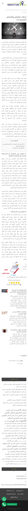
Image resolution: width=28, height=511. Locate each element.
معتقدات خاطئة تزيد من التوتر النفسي (19, 313)
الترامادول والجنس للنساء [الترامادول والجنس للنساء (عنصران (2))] (19, 423)
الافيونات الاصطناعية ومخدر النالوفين (16, 400)
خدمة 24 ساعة (12, 504)
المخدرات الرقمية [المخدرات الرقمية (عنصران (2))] (13, 428)
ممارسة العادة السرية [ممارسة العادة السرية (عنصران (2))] (11, 463)
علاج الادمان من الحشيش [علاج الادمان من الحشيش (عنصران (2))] (9, 438)
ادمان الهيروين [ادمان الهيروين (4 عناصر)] (14, 421)
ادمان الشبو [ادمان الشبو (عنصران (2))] (14, 415)
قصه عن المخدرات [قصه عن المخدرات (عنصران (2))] (16, 459)
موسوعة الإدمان (11, 277)
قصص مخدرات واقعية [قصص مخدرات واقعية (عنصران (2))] (20, 456)
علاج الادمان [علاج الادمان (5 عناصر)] (21, 438)
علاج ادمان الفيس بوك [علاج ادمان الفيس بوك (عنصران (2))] (11, 433)
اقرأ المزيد (19, 307)
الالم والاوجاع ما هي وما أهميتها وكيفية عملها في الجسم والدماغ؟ (18, 292)
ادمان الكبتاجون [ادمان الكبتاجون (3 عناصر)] (18, 418)
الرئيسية (24, 9)
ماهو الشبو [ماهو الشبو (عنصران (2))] (8, 459)
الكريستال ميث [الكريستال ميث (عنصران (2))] (22, 428)
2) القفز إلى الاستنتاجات (18, 148)
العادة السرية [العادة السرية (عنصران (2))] (18, 426)
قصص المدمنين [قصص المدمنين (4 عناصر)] (12, 449)
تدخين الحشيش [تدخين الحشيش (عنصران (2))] (17, 430)
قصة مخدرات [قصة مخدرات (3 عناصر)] (14, 443)
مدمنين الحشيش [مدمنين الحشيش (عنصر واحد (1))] (20, 463)
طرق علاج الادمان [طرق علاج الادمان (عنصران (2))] (21, 433)
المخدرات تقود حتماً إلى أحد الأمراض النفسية (18, 331)
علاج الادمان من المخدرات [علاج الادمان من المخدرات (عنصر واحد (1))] (22, 441)
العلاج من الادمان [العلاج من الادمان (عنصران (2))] (10, 426)
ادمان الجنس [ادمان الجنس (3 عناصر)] (10, 410)
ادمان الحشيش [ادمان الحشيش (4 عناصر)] (20, 413)
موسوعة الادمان (12, 508)
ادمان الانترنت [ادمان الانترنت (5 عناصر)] (20, 410)
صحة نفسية (19, 9)
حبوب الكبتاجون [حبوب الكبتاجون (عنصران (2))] (8, 430)
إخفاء (12, 140)
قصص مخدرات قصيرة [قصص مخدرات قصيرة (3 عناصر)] (12, 454)
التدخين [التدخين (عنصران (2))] (6, 421)
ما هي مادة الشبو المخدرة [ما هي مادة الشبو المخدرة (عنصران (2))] (12, 461)
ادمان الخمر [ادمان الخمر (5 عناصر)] (10, 412)
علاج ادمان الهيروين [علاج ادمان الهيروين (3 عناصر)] (11, 435)
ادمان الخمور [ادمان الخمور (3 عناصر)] (22, 415)
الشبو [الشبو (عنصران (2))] (11, 423)
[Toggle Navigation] (3, 3)
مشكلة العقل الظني (17, 226)
